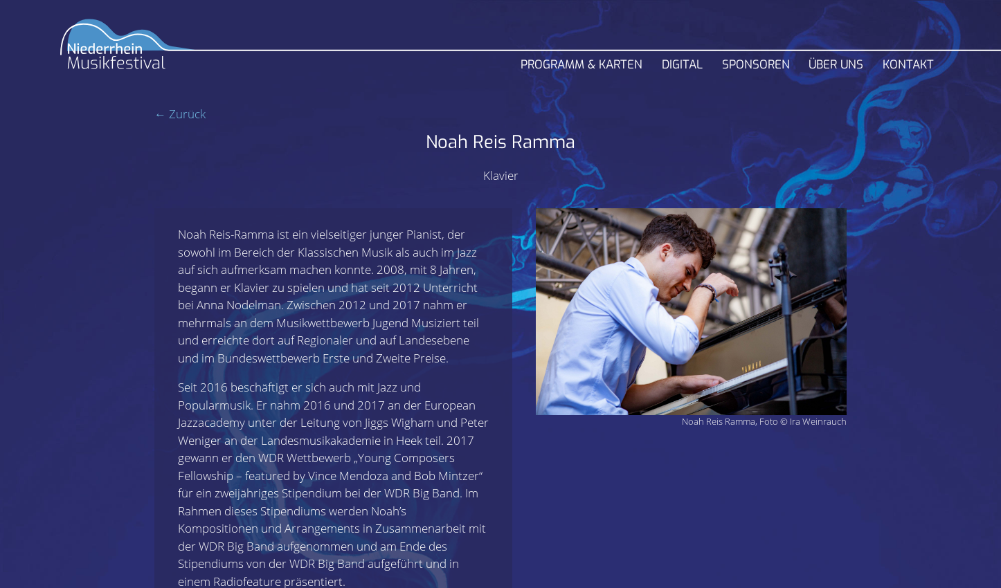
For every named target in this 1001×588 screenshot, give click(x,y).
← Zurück (180, 114)
